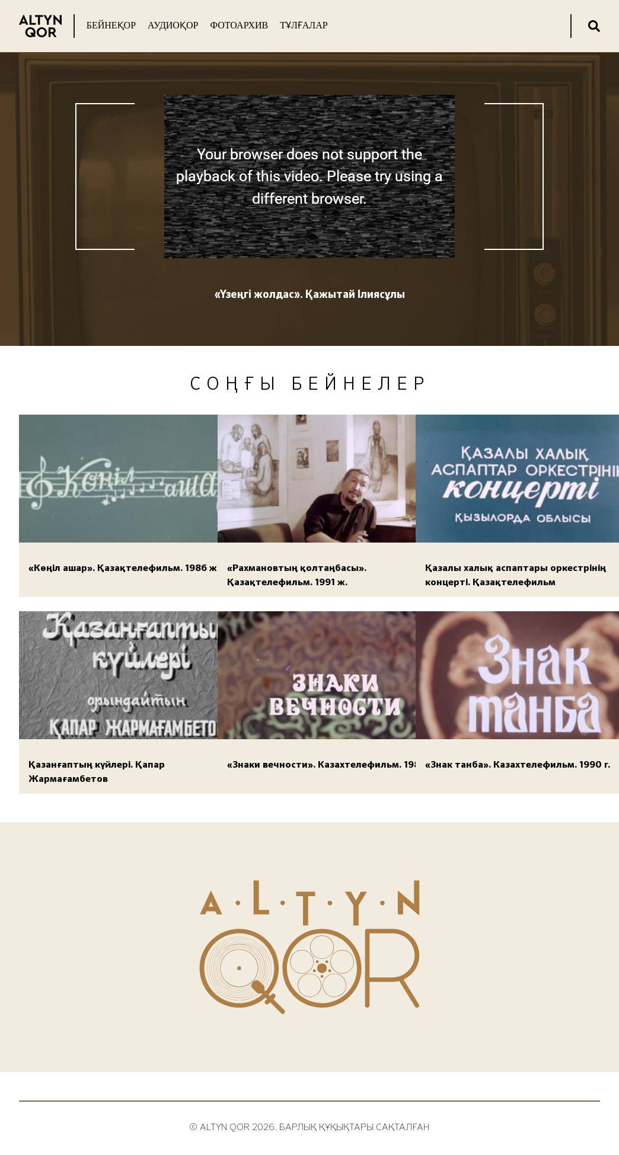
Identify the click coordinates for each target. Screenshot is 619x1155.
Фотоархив (239, 25)
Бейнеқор (111, 25)
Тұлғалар (303, 25)
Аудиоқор (173, 25)
